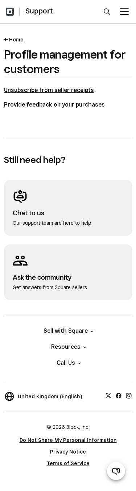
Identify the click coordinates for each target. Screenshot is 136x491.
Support (39, 11)
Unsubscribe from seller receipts (49, 90)
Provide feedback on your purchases (54, 104)
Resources (68, 346)
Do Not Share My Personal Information (68, 440)
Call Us (68, 362)
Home (16, 40)
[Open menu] (124, 11)
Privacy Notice (68, 452)
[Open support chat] (116, 471)
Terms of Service (68, 463)
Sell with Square (68, 330)
